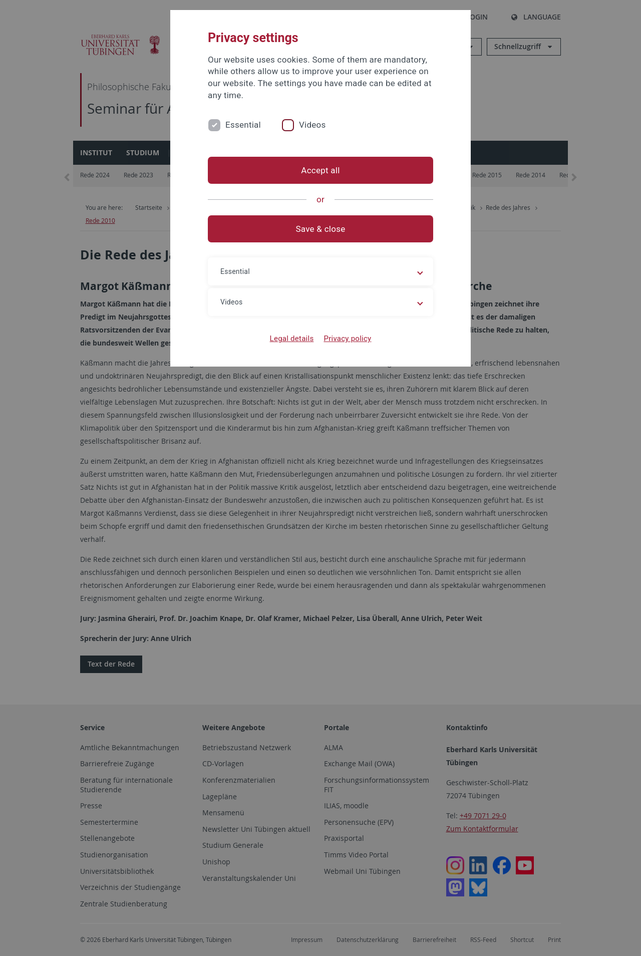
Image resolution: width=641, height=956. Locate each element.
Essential (243, 125)
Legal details (292, 338)
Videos (312, 125)
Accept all (320, 170)
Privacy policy (347, 338)
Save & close (321, 229)
